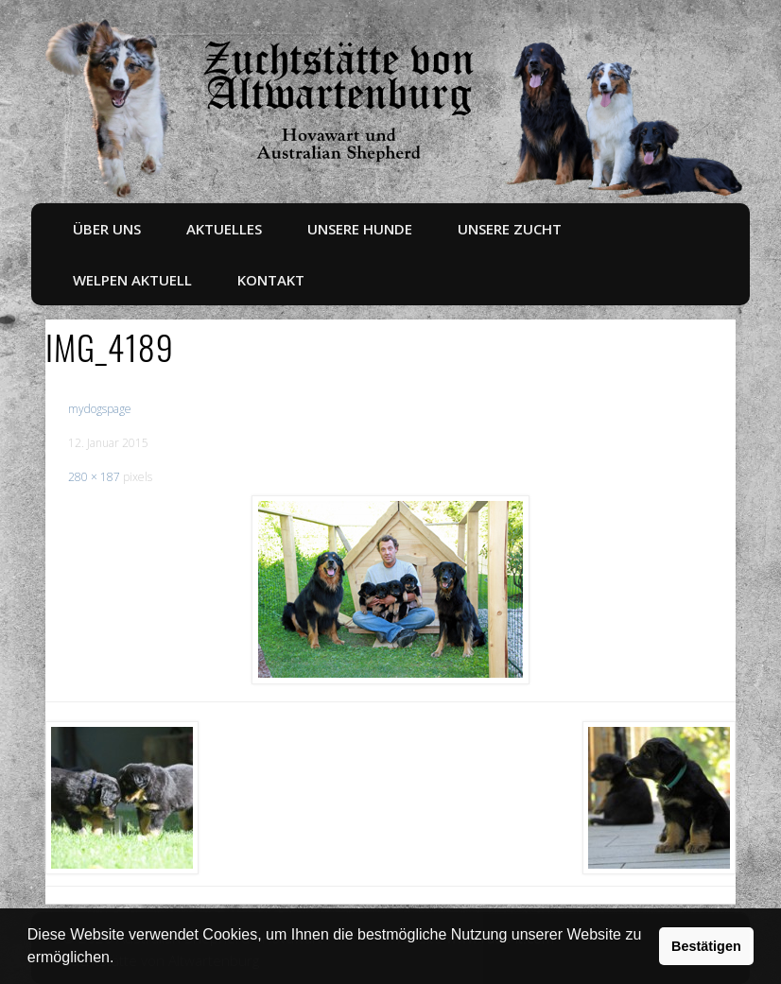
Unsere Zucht (510, 228)
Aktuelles (224, 228)
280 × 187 (94, 477)
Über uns (107, 228)
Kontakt (270, 279)
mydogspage (99, 409)
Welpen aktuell (132, 279)
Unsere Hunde (359, 228)
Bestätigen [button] (706, 946)
